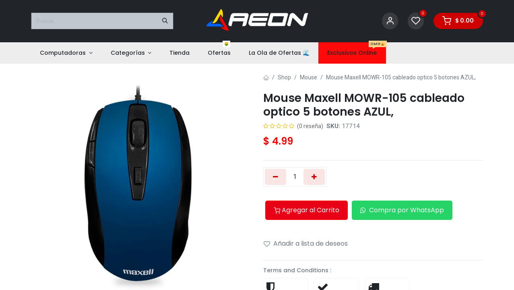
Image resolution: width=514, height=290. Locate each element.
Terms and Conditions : (297, 270)
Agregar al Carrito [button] (306, 210)
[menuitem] (66, 53)
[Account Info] (390, 21)
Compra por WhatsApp (402, 210)
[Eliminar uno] (275, 177)
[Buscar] (165, 21)
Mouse (308, 77)
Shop (284, 77)
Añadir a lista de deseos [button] (306, 243)
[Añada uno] (314, 177)
